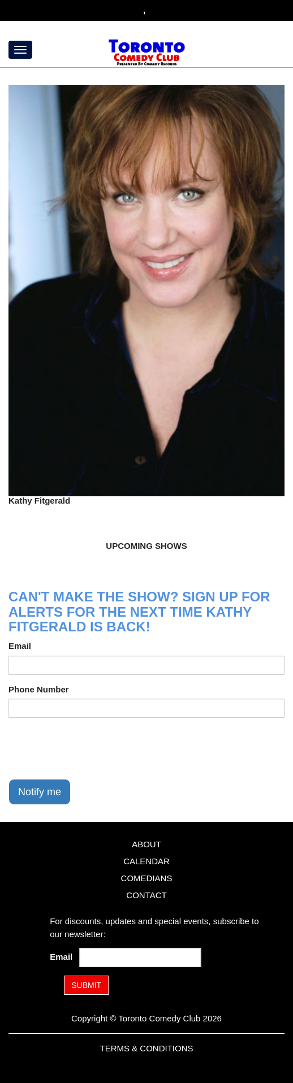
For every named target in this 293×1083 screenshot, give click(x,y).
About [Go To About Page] (146, 844)
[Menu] (20, 50)
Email (19, 646)
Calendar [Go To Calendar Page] (146, 861)
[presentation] (94, 748)
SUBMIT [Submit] (86, 985)
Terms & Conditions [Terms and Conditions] (146, 1048)
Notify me (39, 792)
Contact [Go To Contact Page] (146, 895)
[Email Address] (140, 957)
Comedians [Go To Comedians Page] (147, 878)
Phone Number (38, 689)
